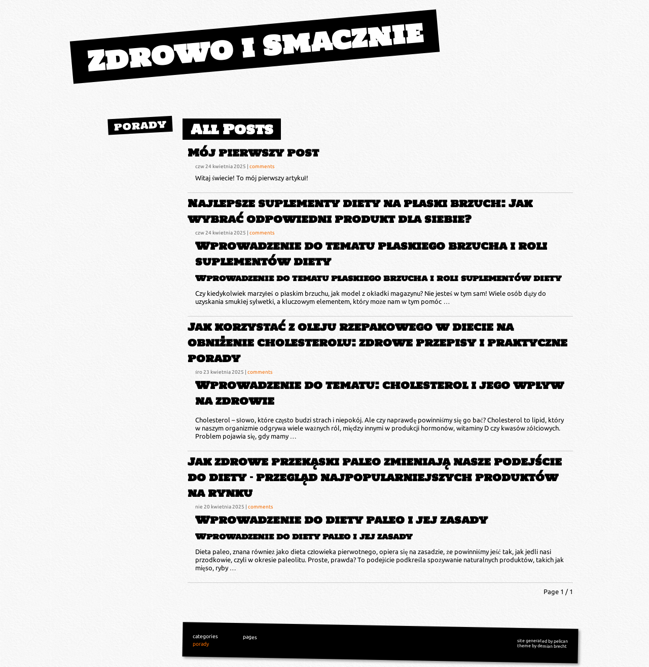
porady (140, 125)
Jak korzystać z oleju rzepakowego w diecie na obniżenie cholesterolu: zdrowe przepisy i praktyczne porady (377, 342)
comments (261, 166)
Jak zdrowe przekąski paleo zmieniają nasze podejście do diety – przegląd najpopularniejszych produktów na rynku (375, 477)
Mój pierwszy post (253, 153)
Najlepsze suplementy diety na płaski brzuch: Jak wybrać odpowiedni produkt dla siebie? (360, 211)
